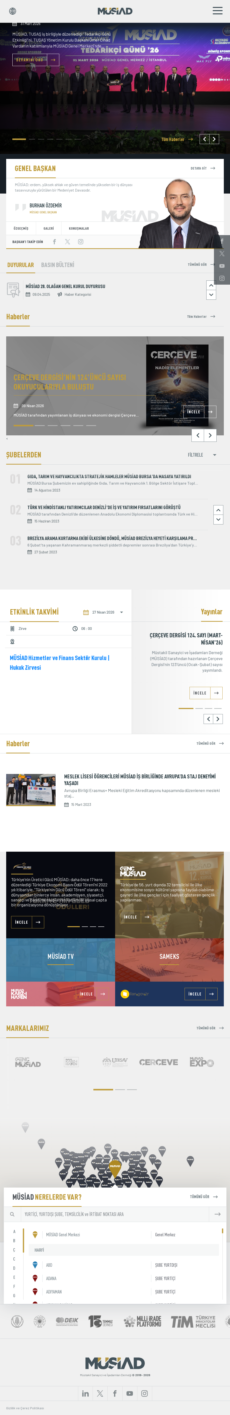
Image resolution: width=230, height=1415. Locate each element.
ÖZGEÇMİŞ (21, 228)
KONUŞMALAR (79, 228)
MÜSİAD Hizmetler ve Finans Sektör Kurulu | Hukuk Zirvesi (60, 662)
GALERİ (48, 228)
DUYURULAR (20, 264)
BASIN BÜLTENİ (57, 264)
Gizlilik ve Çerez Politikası (25, 1408)
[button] (19, 139)
